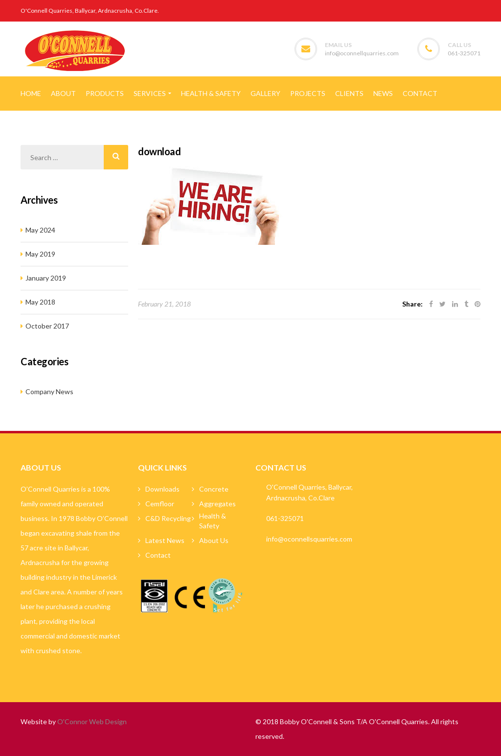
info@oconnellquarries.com (362, 53)
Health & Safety (212, 521)
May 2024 (40, 230)
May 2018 (40, 302)
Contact (158, 555)
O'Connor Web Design (92, 721)
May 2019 (40, 254)
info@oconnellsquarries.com (309, 539)
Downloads (162, 489)
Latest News (164, 540)
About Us (213, 540)
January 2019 (45, 278)
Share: (412, 304)
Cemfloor (159, 503)
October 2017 (47, 326)
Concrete (213, 489)
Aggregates (217, 503)
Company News (49, 391)
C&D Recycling (168, 518)
